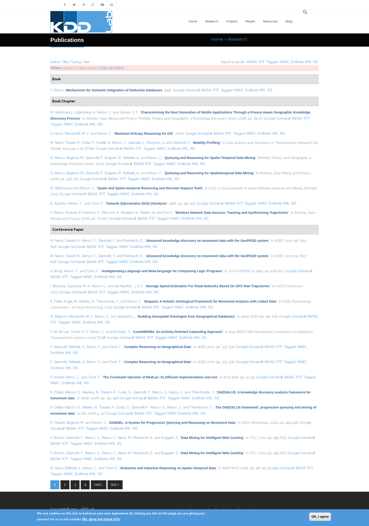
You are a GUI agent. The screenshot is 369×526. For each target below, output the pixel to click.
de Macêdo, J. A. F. (129, 286)
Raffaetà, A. (131, 158)
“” (143, 133)
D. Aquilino (58, 203)
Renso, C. (104, 112)
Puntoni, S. (73, 212)
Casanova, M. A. (78, 286)
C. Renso (57, 90)
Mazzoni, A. (110, 212)
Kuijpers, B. (113, 158)
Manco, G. (159, 392)
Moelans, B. (129, 212)
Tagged (272, 62)
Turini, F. (97, 203)
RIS (315, 62)
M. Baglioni (58, 316)
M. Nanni (56, 143)
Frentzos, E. (91, 212)
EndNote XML (301, 62)
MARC (284, 62)
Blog (289, 21)
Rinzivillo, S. (156, 143)
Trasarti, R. (72, 143)
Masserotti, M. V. (77, 133)
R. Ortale (56, 392)
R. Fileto (56, 301)
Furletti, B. (103, 143)
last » (115, 484)
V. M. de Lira (59, 332)
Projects (231, 21)
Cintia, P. (88, 143)
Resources (270, 21)
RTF (262, 62)
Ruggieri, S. (169, 438)
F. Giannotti (58, 347)
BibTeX (252, 62)
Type (74, 62)
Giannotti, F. (181, 143)
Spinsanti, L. (126, 316)
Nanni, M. (125, 438)
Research (211, 21)
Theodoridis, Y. (107, 301)
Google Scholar (186, 90)
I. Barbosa (57, 286)
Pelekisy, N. (90, 392)
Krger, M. (71, 301)
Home (193, 21)
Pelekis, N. (147, 212)
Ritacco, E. (72, 392)
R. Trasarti (57, 423)
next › (98, 484)
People (250, 21)
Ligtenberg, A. (85, 112)
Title (64, 62)
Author (55, 62)
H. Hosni (56, 133)
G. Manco (57, 158)
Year (86, 62)
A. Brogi (56, 271)
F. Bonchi (57, 438)
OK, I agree (320, 516)
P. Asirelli (57, 377)
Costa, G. (124, 392)
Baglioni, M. (75, 158)
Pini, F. (168, 212)
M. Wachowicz (61, 112)
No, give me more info (101, 519)
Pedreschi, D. (133, 241)
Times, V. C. (79, 332)
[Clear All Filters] (111, 68)
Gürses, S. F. (129, 112)
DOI (89, 148)
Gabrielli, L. (136, 143)
